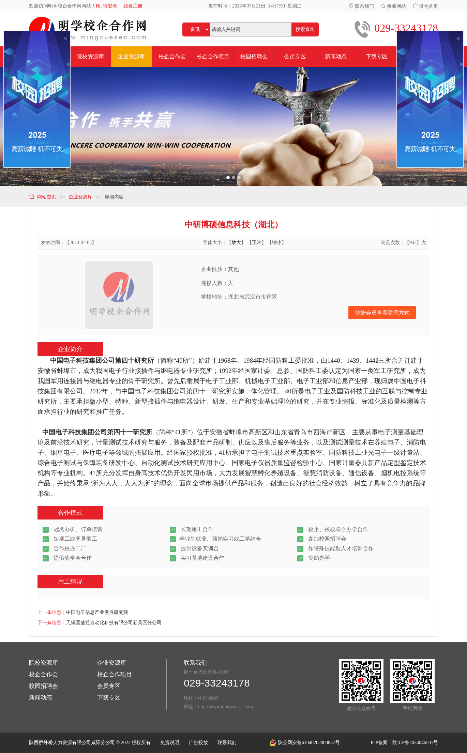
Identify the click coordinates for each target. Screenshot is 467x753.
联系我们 (361, 6)
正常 (256, 242)
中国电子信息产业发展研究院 (97, 612)
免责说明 (169, 742)
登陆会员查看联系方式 (382, 313)
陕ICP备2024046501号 (415, 742)
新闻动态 (40, 697)
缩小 (277, 242)
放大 (236, 242)
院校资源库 (43, 663)
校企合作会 (43, 674)
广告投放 (198, 742)
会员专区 (108, 686)
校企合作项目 (114, 674)
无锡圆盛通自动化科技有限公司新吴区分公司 (114, 622)
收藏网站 (393, 6)
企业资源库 (111, 663)
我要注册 (132, 6)
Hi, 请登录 (106, 6)
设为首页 (425, 6)
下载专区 (108, 697)
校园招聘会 (43, 686)
